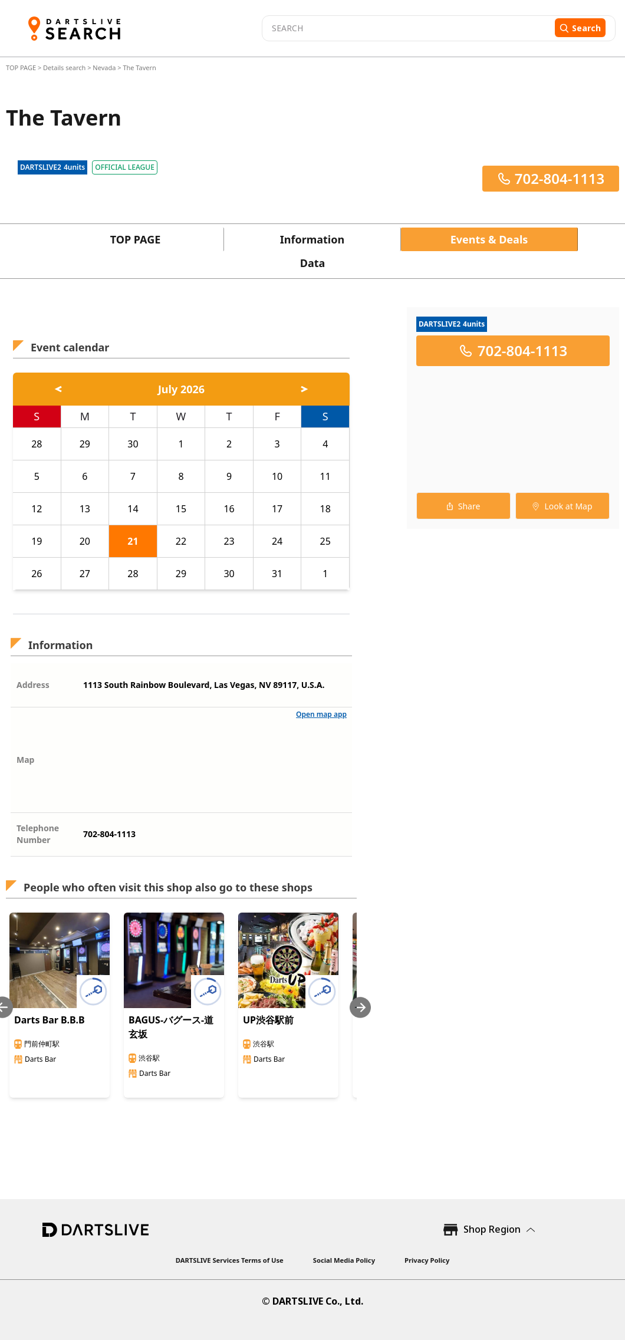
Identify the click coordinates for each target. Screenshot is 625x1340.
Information (312, 239)
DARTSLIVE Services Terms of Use (230, 1260)
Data (312, 263)
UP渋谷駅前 (268, 1019)
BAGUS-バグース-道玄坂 (171, 1027)
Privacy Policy (426, 1260)
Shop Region (492, 1229)
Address (33, 684)
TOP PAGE (22, 67)
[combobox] (407, 28)
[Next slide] (360, 1007)
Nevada (104, 67)
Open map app (321, 714)
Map (25, 759)
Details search (65, 67)
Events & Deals (489, 239)
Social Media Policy (344, 1260)
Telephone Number (38, 833)
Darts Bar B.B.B (49, 1019)
